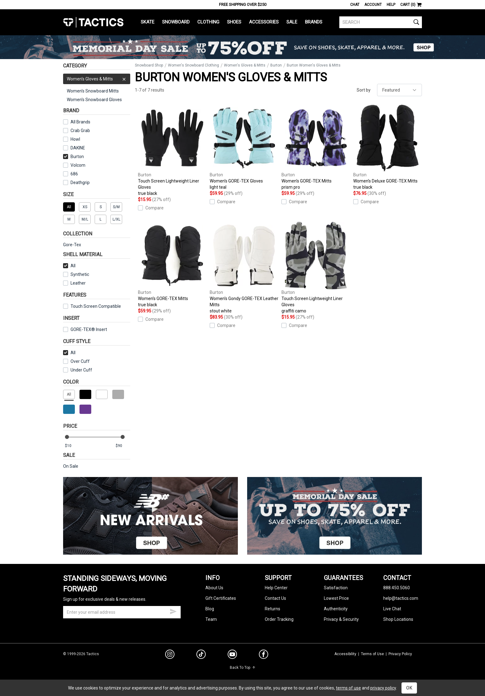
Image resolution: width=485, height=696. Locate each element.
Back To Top (242, 667)
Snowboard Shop (149, 65)
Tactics (93, 22)
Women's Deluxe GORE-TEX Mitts (387, 147)
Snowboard (176, 22)
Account (373, 4)
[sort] (399, 90)
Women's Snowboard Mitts (93, 90)
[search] (380, 22)
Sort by (364, 90)
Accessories (264, 22)
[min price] (72, 446)
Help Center (276, 587)
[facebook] (263, 655)
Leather (78, 283)
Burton (73, 156)
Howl (75, 139)
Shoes (234, 22)
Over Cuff (76, 361)
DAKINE (78, 147)
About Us (214, 587)
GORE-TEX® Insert (85, 329)
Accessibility (345, 654)
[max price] (123, 446)
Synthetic (76, 274)
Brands (313, 22)
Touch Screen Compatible (96, 306)
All (69, 265)
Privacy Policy (400, 654)
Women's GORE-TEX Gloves (244, 147)
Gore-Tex (72, 244)
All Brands (80, 121)
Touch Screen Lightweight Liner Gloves (172, 150)
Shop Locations (398, 619)
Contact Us (275, 598)
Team (211, 619)
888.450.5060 (396, 587)
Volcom (78, 165)
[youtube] (232, 655)
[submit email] (173, 610)
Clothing (208, 22)
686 (74, 173)
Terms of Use (372, 654)
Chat (354, 4)
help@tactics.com (400, 598)
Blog (209, 608)
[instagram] (169, 655)
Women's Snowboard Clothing (193, 65)
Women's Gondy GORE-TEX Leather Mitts (244, 268)
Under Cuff (77, 369)
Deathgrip (80, 182)
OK (409, 687)
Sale (291, 22)
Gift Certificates (220, 598)
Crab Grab (80, 130)
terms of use (348, 687)
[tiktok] (201, 655)
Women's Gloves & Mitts (97, 79)
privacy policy (383, 687)
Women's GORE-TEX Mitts (315, 147)
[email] (122, 612)
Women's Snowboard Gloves (94, 99)
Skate (147, 22)
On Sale (70, 466)
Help (391, 4)
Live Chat (392, 608)
